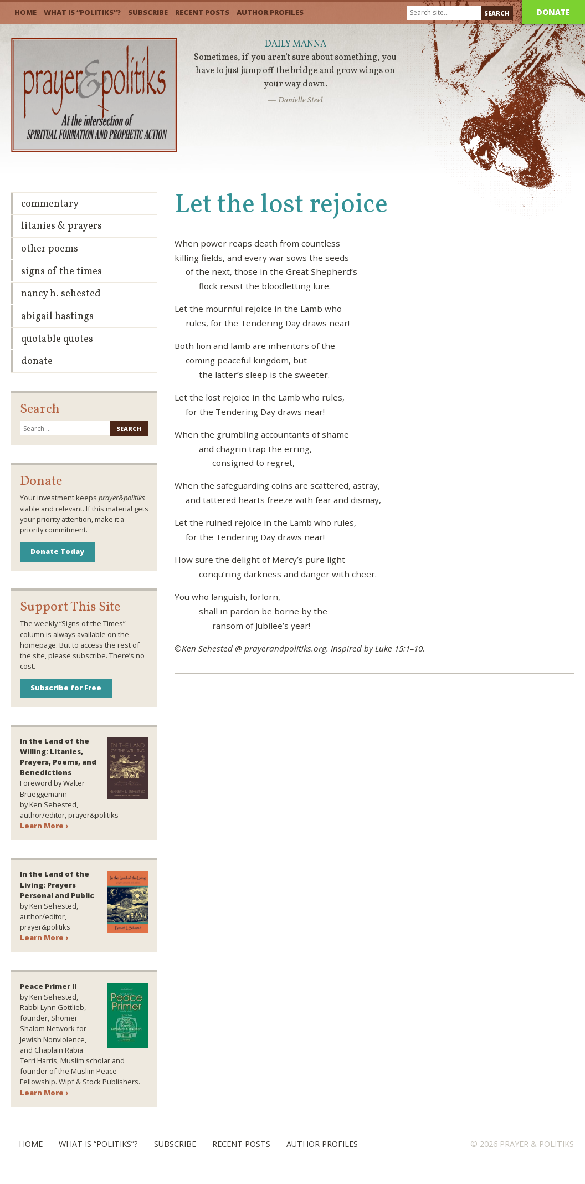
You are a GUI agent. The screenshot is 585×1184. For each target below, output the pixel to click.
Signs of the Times (61, 272)
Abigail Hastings (57, 317)
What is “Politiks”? (82, 12)
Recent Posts (202, 12)
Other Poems (49, 249)
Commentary (50, 204)
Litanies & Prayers (61, 226)
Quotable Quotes (57, 339)
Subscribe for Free (65, 688)
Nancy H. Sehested (61, 294)
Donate (553, 12)
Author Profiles (270, 12)
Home (25, 12)
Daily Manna (295, 44)
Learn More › (44, 826)
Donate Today (57, 551)
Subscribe (148, 12)
